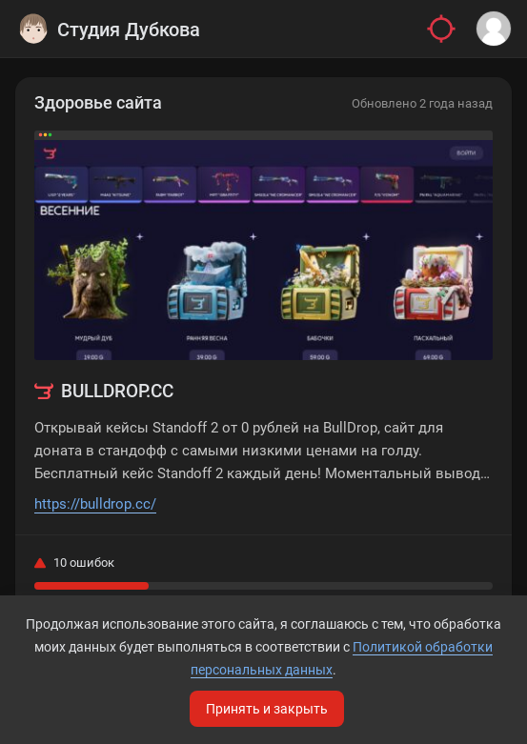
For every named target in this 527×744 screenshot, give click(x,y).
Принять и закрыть (267, 708)
